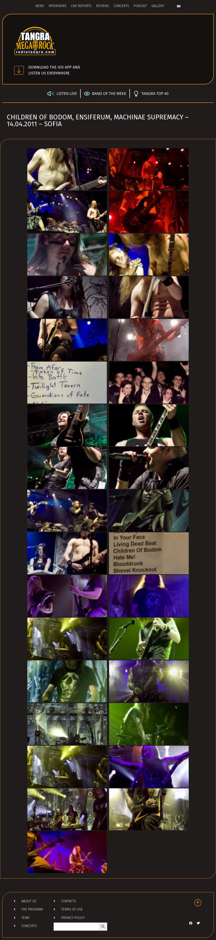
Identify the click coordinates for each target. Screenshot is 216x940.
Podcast (140, 6)
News (39, 6)
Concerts (121, 6)
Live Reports (81, 6)
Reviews (102, 6)
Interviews (57, 6)
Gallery (157, 6)
